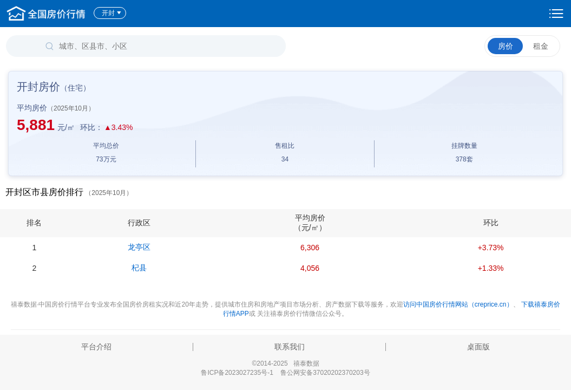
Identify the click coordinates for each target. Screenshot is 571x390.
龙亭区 (139, 247)
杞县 (139, 267)
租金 (540, 46)
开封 (112, 13)
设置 (556, 13)
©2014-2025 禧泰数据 (285, 363)
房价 (505, 46)
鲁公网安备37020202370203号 (325, 372)
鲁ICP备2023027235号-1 (237, 372)
